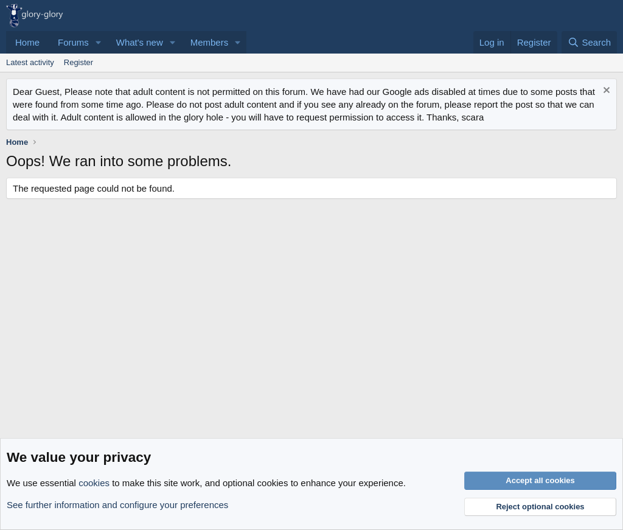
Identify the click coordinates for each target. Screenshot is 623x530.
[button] (98, 42)
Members (209, 42)
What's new (139, 42)
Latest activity (30, 62)
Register (78, 62)
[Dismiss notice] (605, 91)
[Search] (589, 42)
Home (27, 42)
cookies (94, 483)
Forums (73, 42)
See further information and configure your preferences (117, 505)
